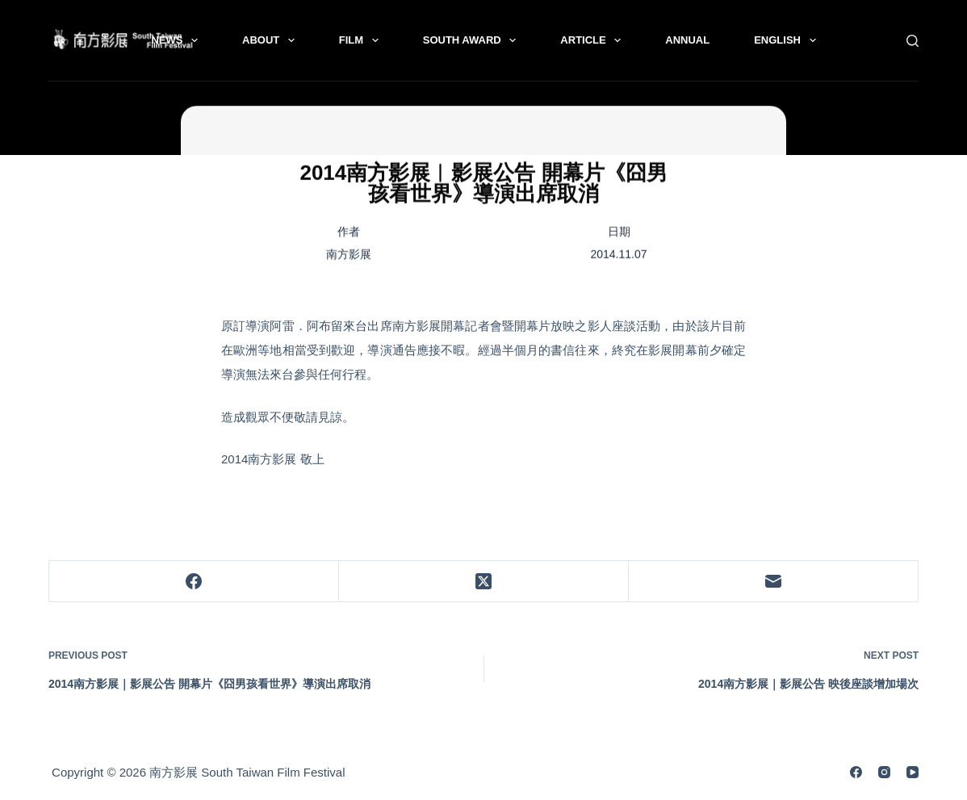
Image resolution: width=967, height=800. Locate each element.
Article (593, 40)
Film (362, 40)
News (177, 40)
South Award (473, 40)
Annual (687, 40)
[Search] (912, 41)
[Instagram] (884, 772)
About (271, 40)
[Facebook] (194, 581)
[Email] (774, 581)
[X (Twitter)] (484, 581)
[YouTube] (912, 772)
